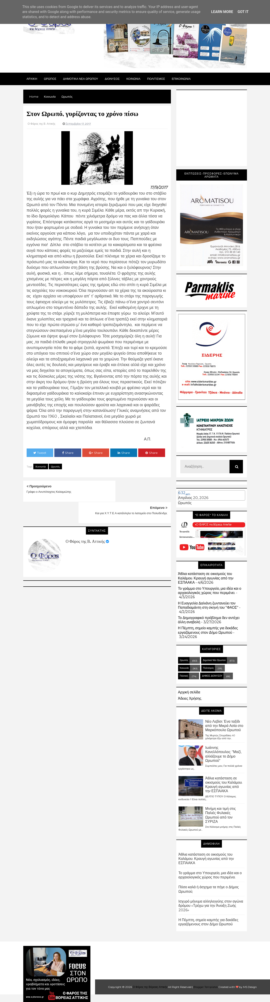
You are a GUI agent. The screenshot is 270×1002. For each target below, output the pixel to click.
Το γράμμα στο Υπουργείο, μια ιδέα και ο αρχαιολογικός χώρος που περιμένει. (209, 590)
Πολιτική (184, 675)
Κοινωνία (41, 466)
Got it (243, 12)
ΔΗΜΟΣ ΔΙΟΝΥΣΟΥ (212, 675)
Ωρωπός (55, 466)
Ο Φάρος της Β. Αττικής (85, 520)
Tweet (39, 453)
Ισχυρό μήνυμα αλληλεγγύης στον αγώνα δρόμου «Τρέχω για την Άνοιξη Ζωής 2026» (211, 905)
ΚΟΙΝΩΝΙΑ (133, 78)
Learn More (222, 12)
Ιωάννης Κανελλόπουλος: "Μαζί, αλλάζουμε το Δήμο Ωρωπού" (223, 754)
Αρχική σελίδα (189, 692)
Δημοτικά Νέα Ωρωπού (214, 660)
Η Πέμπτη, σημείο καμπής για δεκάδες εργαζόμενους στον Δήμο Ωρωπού (208, 630)
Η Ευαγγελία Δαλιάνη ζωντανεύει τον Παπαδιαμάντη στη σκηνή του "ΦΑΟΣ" (208, 605)
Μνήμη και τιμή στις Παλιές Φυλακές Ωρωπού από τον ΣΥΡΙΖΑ (220, 815)
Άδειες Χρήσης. (190, 698)
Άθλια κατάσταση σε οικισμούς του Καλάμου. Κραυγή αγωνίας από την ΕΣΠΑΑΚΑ (206, 578)
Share (68, 453)
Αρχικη (32, 78)
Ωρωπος (50, 78)
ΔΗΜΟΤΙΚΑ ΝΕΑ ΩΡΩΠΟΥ (80, 78)
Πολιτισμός (208, 668)
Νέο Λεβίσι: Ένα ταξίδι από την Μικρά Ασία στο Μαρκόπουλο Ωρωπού (224, 725)
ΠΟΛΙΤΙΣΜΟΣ (156, 78)
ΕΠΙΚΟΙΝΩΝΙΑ (181, 78)
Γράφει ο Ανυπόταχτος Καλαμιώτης (49, 491)
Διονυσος (112, 78)
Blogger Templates (205, 987)
